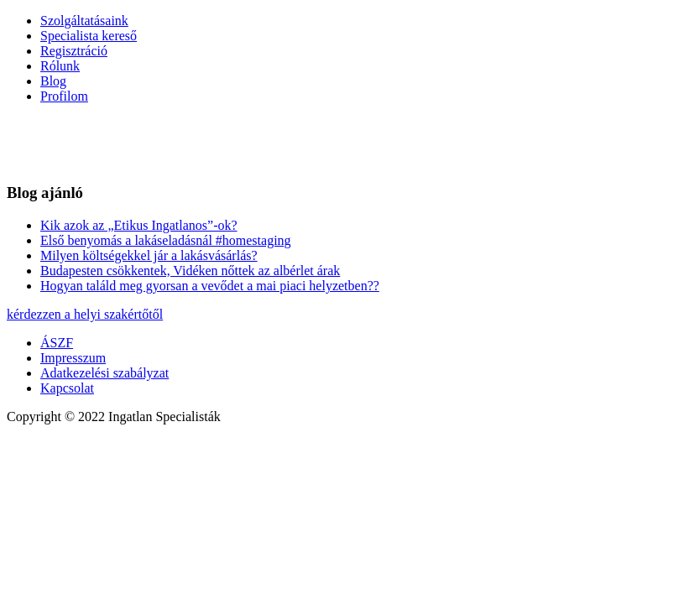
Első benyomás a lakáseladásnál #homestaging (165, 240)
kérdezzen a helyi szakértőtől (85, 314)
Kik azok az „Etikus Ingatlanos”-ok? (139, 225)
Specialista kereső (88, 36)
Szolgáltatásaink (84, 20)
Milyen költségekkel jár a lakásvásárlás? (149, 255)
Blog (53, 81)
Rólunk (60, 66)
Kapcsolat (67, 388)
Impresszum (73, 358)
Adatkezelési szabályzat (104, 373)
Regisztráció (73, 51)
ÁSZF (56, 343)
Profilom (64, 96)
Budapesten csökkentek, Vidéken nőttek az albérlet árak (190, 270)
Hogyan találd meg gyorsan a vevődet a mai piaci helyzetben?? (209, 286)
